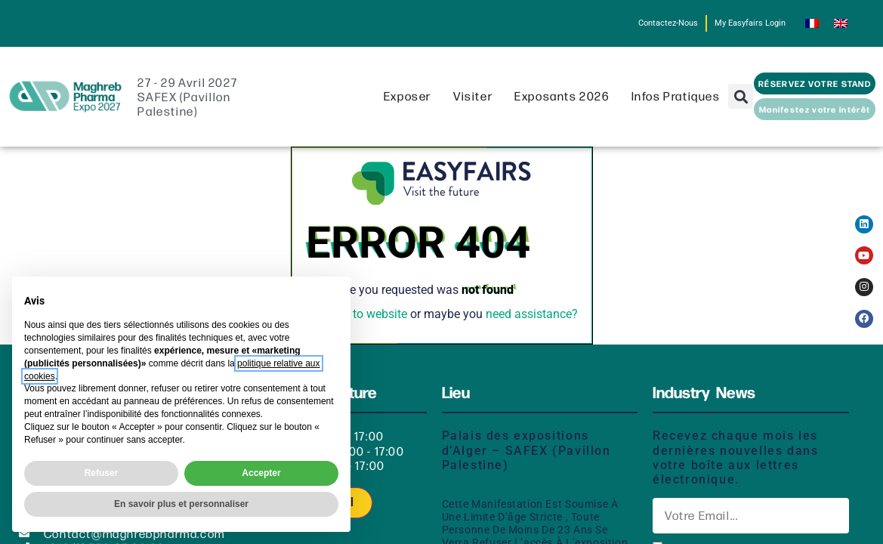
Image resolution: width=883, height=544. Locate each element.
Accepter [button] (261, 473)
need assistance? (532, 327)
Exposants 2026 (565, 108)
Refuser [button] (102, 473)
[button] (740, 109)
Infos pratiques (679, 108)
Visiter (476, 108)
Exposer (411, 108)
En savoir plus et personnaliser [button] (181, 504)
